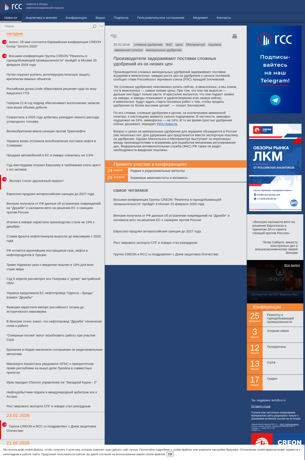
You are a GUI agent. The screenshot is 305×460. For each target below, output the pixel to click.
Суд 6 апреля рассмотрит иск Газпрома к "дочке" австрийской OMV (54, 281)
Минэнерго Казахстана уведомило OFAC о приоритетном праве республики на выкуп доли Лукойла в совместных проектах (50, 368)
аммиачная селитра (128, 50)
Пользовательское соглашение (230, 7)
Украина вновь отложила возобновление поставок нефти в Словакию (51, 143)
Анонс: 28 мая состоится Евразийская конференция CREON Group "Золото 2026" (54, 44)
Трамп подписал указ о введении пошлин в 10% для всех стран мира (50, 267)
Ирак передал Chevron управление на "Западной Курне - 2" (52, 382)
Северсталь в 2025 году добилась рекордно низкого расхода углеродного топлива (53, 119)
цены (179, 44)
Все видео (292, 265)
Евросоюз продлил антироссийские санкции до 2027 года (50, 194)
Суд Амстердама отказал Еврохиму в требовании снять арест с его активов (54, 167)
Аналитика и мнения (41, 17)
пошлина (214, 44)
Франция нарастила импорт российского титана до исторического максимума (45, 309)
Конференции (76, 17)
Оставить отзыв (260, 406)
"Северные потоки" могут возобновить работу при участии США (51, 337)
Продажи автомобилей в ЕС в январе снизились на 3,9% (50, 155)
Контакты (293, 7)
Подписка (121, 17)
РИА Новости (167, 124)
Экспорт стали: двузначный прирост (36, 181)
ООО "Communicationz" (289, 424)
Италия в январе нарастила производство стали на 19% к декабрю (51, 224)
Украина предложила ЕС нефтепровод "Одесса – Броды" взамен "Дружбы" (50, 295)
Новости (10, 17)
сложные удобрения (148, 44)
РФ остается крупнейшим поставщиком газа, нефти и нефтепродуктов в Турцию (47, 253)
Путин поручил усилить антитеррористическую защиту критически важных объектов (48, 77)
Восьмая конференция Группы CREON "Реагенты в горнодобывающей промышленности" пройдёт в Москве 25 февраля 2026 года (52, 60)
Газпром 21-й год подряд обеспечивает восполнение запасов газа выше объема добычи (53, 105)
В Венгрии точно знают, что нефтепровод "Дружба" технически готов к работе (54, 323)
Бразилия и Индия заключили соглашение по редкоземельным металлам (54, 352)
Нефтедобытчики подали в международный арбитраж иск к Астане (52, 394)
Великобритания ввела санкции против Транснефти (46, 131)
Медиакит (270, 7)
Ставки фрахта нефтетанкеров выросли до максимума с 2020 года (54, 238)
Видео (100, 17)
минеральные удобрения (164, 50)
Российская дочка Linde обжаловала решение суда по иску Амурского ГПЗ (52, 91)
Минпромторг (195, 44)
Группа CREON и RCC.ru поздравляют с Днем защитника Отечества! (51, 428)
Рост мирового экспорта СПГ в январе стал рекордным (48, 406)
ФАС (169, 44)
